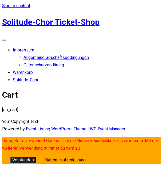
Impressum (23, 50)
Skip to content (16, 5)
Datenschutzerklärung (43, 64)
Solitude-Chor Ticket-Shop (51, 22)
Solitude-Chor (25, 79)
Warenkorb (23, 72)
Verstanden (23, 160)
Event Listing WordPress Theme (57, 128)
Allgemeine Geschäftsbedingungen (56, 57)
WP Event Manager (107, 128)
